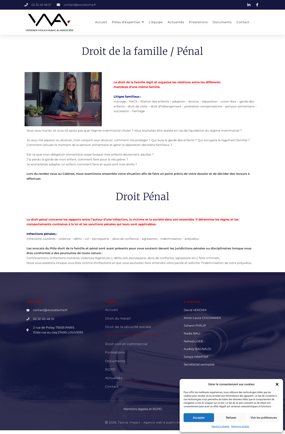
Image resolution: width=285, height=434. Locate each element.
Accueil (101, 22)
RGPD (110, 369)
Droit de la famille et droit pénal (133, 335)
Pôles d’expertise (128, 22)
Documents (222, 22)
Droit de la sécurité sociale (128, 327)
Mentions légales (220, 426)
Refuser (231, 417)
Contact (242, 22)
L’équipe (156, 22)
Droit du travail (118, 318)
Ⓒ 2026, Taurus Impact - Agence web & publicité (142, 422)
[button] (277, 384)
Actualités (176, 22)
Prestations (198, 22)
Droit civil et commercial (126, 344)
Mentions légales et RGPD (142, 409)
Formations (115, 352)
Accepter (199, 417)
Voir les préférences (264, 417)
